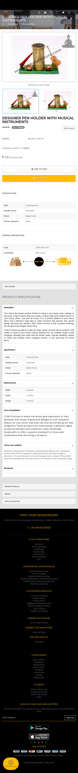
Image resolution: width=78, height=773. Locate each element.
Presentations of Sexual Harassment (39, 581)
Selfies (26, 148)
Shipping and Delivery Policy (39, 603)
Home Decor (13, 24)
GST (39, 559)
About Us (39, 544)
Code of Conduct (39, 574)
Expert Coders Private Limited (50, 755)
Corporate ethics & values (39, 576)
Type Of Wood (39, 608)
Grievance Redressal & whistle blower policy (39, 579)
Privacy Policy (39, 601)
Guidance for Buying (39, 611)
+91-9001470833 (39, 623)
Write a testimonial (39, 689)
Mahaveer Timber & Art (44, 762)
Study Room (39, 677)
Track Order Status (39, 694)
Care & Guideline (39, 557)
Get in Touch (39, 554)
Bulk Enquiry (69, 128)
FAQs (39, 697)
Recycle (39, 675)
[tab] (39, 286)
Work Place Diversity (39, 584)
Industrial (39, 670)
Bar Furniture (39, 660)
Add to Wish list (36, 139)
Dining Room (39, 665)
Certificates (39, 549)
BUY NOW (39, 178)
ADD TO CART (39, 169)
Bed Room (39, 662)
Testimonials (39, 552)
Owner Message (39, 547)
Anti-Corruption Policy (39, 571)
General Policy (39, 598)
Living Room (39, 672)
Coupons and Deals (39, 692)
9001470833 (39, 632)
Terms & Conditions (38, 596)
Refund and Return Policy (39, 606)
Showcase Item (28, 24)
